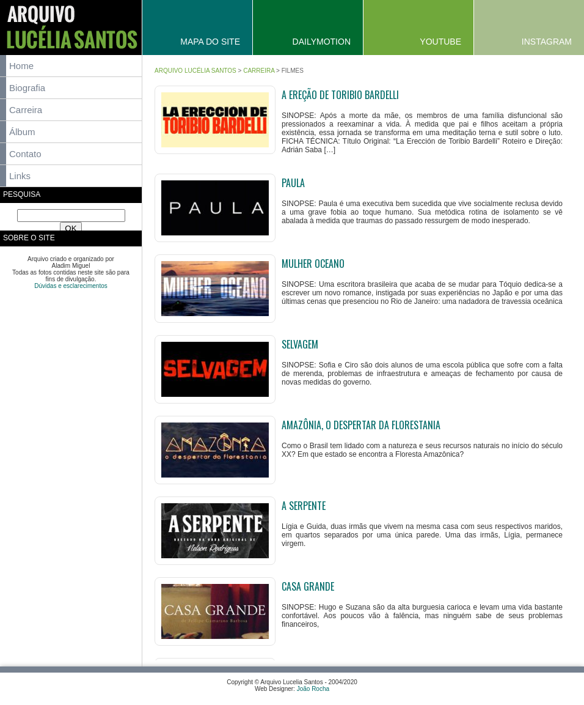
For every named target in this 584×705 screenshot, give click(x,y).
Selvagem (300, 344)
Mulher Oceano (313, 263)
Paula (293, 182)
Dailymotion (322, 41)
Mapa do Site (210, 41)
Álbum (22, 132)
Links (20, 176)
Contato (25, 154)
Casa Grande (308, 586)
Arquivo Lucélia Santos (195, 70)
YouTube (440, 41)
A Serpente (304, 505)
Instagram (547, 41)
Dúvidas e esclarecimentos (71, 285)
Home (21, 66)
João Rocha (313, 688)
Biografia (27, 88)
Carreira (25, 110)
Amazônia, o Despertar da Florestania (361, 425)
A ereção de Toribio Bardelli (340, 94)
